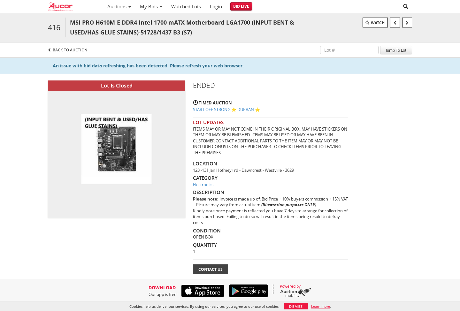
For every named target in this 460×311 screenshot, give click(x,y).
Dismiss (296, 306)
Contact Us (210, 269)
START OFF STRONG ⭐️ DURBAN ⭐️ (226, 109)
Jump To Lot (396, 50)
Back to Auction (70, 50)
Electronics (203, 184)
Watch (378, 23)
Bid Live (241, 6)
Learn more (320, 306)
